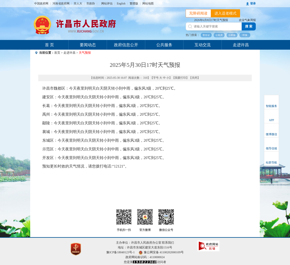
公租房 (219, 35)
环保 (245, 35)
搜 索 (248, 26)
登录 (253, 3)
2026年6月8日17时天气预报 (211, 20)
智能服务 (271, 106)
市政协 (90, 3)
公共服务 (164, 45)
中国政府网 (41, 3)
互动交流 (203, 45)
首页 (57, 52)
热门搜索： (193, 35)
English (121, 3)
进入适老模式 (225, 13)
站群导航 (271, 162)
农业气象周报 (247, 20)
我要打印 (180, 77)
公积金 (232, 35)
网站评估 (107, 3)
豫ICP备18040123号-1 (120, 252)
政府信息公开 (126, 45)
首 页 (49, 45)
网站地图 (148, 3)
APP (271, 120)
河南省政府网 (61, 3)
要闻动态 (88, 45)
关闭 (194, 77)
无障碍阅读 (198, 13)
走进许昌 (241, 45)
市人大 (78, 3)
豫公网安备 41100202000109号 (161, 252)
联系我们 (168, 242)
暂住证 (206, 35)
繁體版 (134, 3)
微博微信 (271, 134)
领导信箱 (271, 148)
